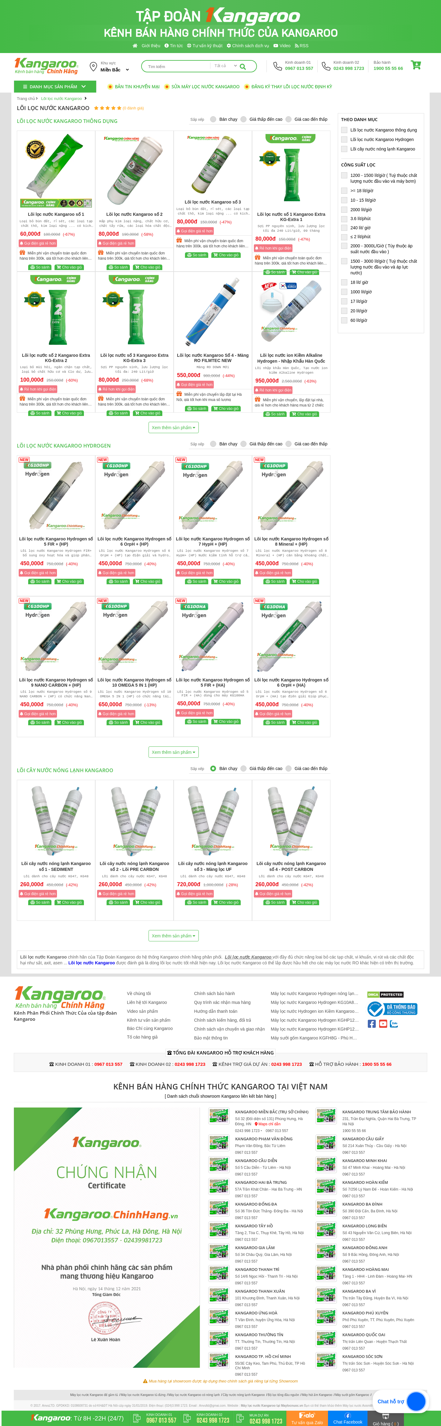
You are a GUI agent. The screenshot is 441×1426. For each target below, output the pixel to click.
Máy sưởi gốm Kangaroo (352, 1395)
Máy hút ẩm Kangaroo (317, 1395)
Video (281, 45)
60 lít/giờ (356, 320)
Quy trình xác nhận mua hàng (222, 1002)
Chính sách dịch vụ (248, 45)
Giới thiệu (151, 45)
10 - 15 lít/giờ (361, 200)
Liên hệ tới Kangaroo (147, 1002)
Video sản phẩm (142, 1011)
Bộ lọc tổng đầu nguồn (283, 1395)
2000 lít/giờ (359, 209)
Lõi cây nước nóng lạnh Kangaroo (380, 149)
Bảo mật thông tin (211, 1037)
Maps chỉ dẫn (268, 1124)
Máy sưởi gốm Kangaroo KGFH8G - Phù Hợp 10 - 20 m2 (314, 1038)
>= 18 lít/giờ (359, 190)
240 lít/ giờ (358, 228)
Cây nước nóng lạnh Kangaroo (244, 1395)
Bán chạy (223, 119)
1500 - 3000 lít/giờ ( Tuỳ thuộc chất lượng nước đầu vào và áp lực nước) (379, 266)
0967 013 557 (299, 68)
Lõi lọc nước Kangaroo (91, 962)
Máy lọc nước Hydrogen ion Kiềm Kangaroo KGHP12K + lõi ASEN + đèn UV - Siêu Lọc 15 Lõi (314, 1011)
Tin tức (173, 45)
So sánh (39, 267)
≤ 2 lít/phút (358, 236)
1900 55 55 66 (388, 68)
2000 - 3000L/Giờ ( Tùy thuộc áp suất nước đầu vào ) (377, 248)
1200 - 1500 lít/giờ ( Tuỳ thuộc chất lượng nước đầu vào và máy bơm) (381, 178)
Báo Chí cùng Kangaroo (150, 1028)
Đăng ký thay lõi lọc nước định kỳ (288, 87)
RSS (302, 45)
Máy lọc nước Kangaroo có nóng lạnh (194, 1395)
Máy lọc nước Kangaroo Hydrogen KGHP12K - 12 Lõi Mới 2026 (314, 1020)
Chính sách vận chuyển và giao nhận (229, 1029)
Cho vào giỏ (69, 267)
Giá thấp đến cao (261, 119)
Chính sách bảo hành (214, 993)
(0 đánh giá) (133, 108)
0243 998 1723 (349, 68)
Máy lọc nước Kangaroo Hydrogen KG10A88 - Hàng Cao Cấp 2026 (315, 1002)
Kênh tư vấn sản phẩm (149, 1020)
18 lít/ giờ (357, 282)
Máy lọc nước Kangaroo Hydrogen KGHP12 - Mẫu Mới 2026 (314, 1029)
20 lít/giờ (356, 311)
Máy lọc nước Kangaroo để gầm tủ (94, 1395)
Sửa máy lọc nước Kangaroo (201, 87)
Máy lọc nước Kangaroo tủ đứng (143, 1395)
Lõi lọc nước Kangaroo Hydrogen (380, 139)
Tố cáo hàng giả (142, 1037)
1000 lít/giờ (359, 292)
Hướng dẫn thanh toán (215, 1011)
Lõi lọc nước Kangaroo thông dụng (381, 130)
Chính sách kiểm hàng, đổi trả (222, 1020)
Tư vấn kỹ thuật (204, 45)
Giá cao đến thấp (306, 119)
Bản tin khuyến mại (133, 87)
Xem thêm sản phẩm (174, 427)
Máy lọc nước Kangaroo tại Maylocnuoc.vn (272, 1405)
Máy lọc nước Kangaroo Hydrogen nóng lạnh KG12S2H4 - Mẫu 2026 (313, 993)
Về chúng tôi (139, 993)
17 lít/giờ (356, 301)
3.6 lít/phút (358, 218)
